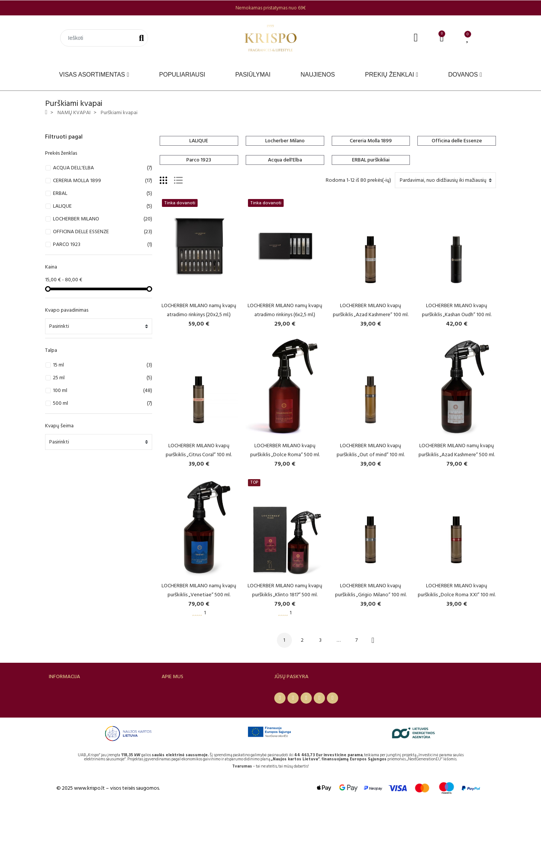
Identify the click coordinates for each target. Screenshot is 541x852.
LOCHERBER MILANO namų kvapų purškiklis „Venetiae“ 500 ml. (199, 590)
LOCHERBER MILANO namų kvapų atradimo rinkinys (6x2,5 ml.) (285, 310)
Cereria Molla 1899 (371, 140)
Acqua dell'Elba (285, 159)
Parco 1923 (198, 159)
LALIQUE (198, 140)
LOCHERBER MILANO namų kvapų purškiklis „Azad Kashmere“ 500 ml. (457, 450)
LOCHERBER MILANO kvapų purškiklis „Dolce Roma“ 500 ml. (285, 450)
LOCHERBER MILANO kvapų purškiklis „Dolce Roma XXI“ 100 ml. (457, 590)
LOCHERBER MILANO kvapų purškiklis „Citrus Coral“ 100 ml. (199, 450)
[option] (270, 7)
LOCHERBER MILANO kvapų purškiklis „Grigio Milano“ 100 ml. (371, 590)
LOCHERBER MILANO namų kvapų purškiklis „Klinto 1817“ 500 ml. (285, 590)
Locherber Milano (285, 140)
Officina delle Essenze (457, 140)
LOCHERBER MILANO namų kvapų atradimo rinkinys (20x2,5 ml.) (199, 310)
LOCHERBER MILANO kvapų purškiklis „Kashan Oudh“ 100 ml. (456, 310)
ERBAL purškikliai (371, 159)
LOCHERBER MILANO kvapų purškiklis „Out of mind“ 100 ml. (371, 450)
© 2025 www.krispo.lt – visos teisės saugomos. (108, 832)
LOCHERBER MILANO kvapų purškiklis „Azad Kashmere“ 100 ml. (370, 310)
